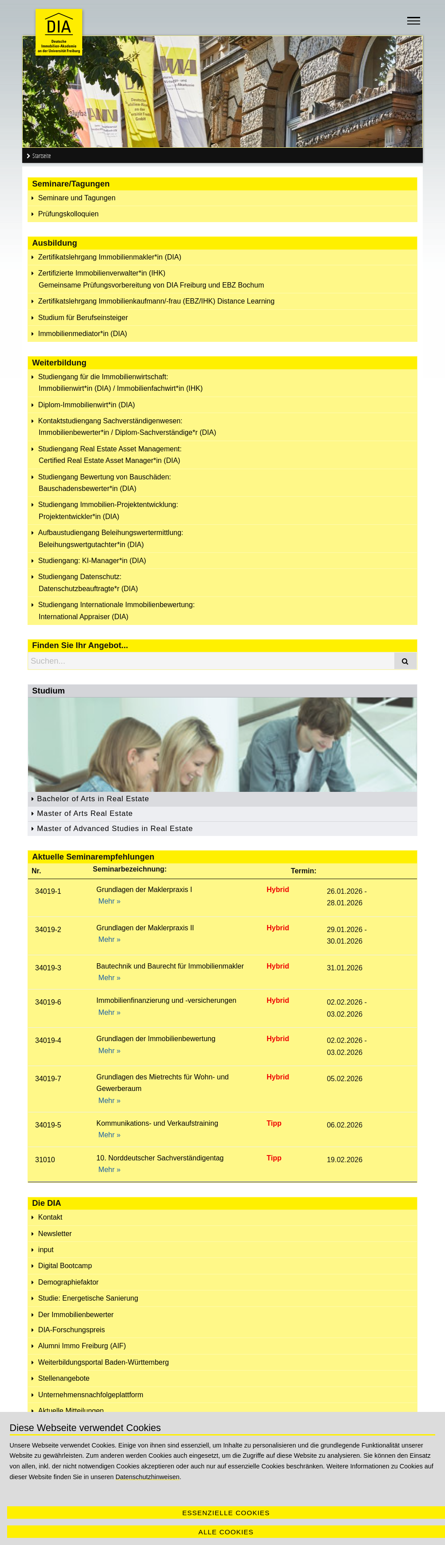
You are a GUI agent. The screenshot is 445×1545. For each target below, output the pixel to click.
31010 (45, 1160)
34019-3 (48, 968)
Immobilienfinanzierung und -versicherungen (166, 1000)
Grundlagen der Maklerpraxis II (145, 928)
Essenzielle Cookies (226, 1513)
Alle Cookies (225, 1532)
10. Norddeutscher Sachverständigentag (160, 1158)
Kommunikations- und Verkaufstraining (157, 1123)
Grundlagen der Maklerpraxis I (144, 889)
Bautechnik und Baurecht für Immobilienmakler (170, 966)
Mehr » (109, 901)
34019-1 (48, 891)
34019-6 (48, 1002)
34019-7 (48, 1079)
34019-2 (48, 929)
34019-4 (48, 1040)
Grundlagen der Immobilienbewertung (156, 1038)
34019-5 (48, 1125)
